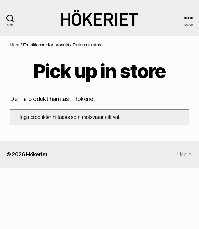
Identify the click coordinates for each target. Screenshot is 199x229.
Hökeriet (37, 154)
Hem (14, 44)
